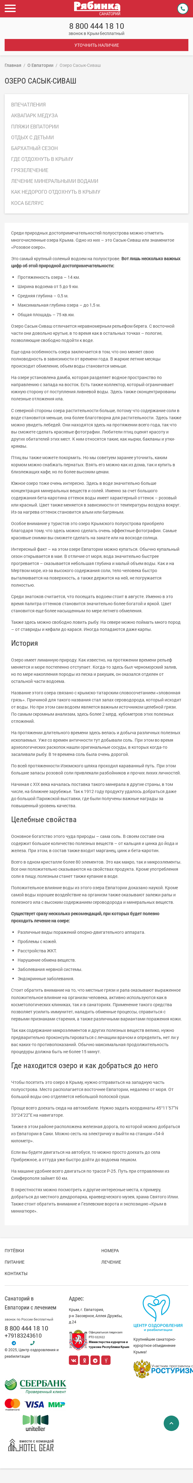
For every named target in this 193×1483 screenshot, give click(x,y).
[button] (11, 8)
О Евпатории (40, 65)
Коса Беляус (27, 203)
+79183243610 (23, 1335)
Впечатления (28, 104)
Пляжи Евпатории (35, 126)
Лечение (111, 1262)
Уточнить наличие (96, 45)
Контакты (16, 1273)
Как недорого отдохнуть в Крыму (55, 191)
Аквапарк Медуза (34, 115)
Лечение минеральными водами (54, 181)
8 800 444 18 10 (96, 26)
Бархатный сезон (34, 148)
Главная (13, 65)
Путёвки (14, 1250)
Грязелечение (29, 170)
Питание (14, 1262)
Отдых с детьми (32, 137)
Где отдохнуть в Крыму (42, 159)
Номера (110, 1250)
